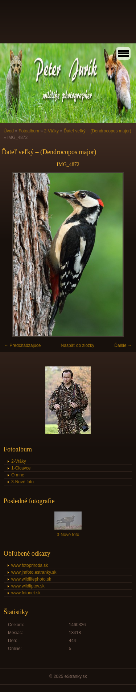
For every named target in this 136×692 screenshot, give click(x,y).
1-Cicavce (20, 468)
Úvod (9, 130)
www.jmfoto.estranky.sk (33, 572)
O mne (17, 474)
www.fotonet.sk (26, 592)
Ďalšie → (123, 345)
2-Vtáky (51, 130)
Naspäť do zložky (78, 345)
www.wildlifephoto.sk (31, 579)
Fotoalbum (28, 130)
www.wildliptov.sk (28, 586)
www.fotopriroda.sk (29, 565)
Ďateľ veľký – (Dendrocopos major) (97, 130)
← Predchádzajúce (22, 345)
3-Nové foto (22, 481)
